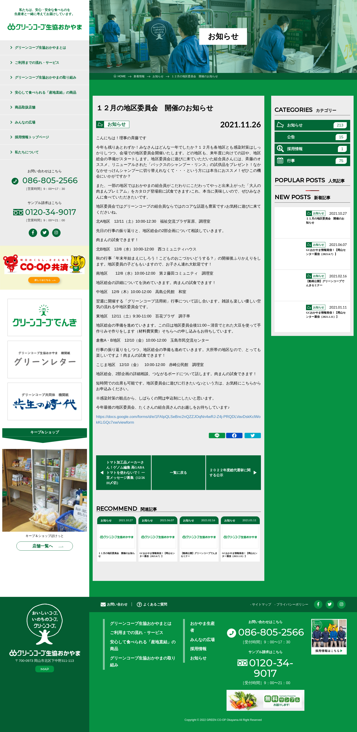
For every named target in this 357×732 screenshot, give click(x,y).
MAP (45, 669)
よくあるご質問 (152, 604)
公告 (317, 137)
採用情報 (317, 149)
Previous (4, 493)
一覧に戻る (178, 472)
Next (84, 493)
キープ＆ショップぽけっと (45, 536)
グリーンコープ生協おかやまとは (40, 47)
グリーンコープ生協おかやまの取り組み (45, 77)
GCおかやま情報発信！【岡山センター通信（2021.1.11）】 (239, 555)
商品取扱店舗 (25, 107)
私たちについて (27, 152)
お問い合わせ (114, 604)
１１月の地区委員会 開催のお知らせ (116, 555)
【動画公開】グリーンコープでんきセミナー (199, 555)
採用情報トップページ (32, 137)
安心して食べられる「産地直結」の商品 (45, 92)
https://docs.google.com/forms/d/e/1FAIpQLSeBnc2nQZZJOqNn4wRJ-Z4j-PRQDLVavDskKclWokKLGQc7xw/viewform (178, 420)
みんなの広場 (25, 122)
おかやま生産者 (202, 627)
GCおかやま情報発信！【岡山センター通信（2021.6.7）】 (157, 555)
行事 (317, 161)
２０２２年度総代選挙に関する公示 (229, 472)
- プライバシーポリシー (291, 604)
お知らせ (116, 124)
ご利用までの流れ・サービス (37, 62)
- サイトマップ (260, 604)
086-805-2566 (265, 632)
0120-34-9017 (271, 667)
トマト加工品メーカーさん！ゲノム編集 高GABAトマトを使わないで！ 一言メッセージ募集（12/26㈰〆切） (125, 473)
